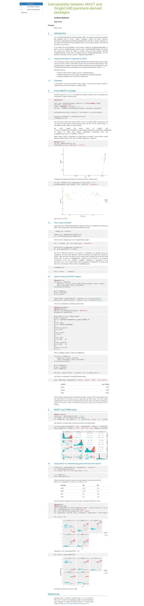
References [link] (24, 12)
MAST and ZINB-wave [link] (30, 10)
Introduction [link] (27, 4)
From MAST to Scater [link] (29, 7)
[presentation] (94, 67)
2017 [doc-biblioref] (69, 94)
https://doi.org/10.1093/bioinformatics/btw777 (76, 603)
